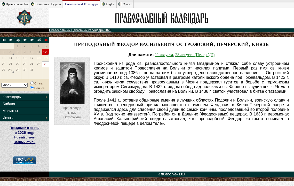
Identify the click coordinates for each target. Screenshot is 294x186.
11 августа (164, 54)
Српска (125, 4)
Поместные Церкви (46, 4)
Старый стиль (24, 142)
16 (24, 58)
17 (31, 58)
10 (31, 52)
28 (10, 70)
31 (31, 70)
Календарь (12, 97)
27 (3, 70)
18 (38, 58)
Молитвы (10, 111)
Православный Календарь (81, 4)
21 (10, 64)
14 (10, 58)
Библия (9, 104)
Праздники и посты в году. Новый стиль (24, 132)
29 (17, 70)
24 (31, 64)
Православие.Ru (14, 4)
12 (44, 52)
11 (38, 52)
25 (38, 64)
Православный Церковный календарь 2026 (80, 30)
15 (17, 58)
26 (45, 64)
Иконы (8, 118)
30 (24, 70)
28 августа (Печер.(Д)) (194, 54)
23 (24, 64)
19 (45, 58)
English (108, 4)
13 (3, 58)
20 (3, 64)
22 (17, 64)
